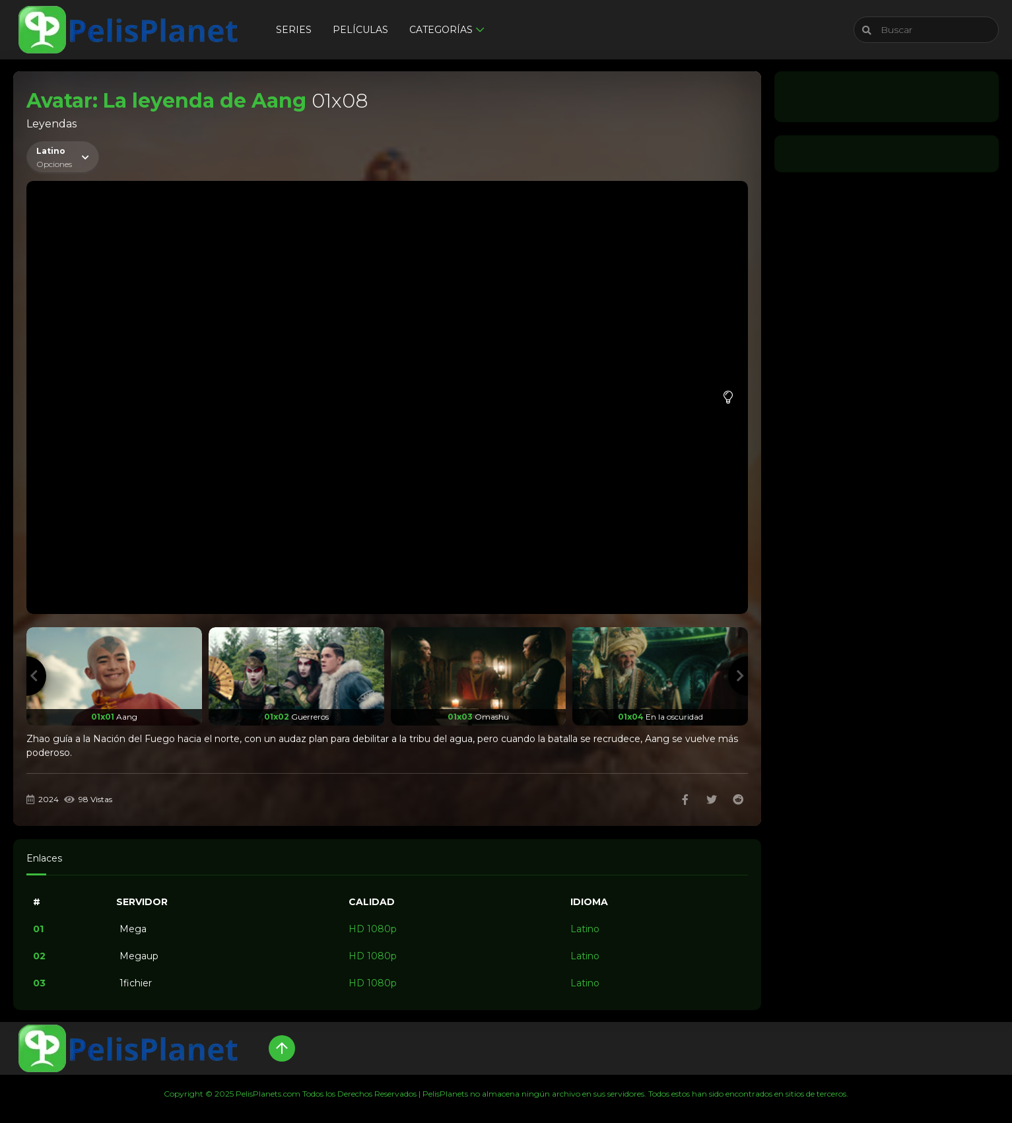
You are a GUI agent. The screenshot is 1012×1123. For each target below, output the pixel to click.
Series (294, 30)
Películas (360, 30)
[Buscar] (926, 30)
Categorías (441, 30)
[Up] (282, 1048)
